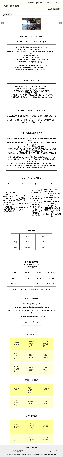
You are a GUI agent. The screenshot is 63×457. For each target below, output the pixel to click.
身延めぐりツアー (16, 427)
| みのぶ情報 (39, 3)
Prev (2, 23)
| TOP (47, 3)
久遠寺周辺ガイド (31, 344)
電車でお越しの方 (31, 390)
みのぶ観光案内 (46, 344)
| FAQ (56, 3)
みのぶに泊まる (16, 356)
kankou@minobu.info (52, 451)
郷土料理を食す (16, 369)
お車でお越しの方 (16, 402)
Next (60, 23)
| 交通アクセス (30, 3)
